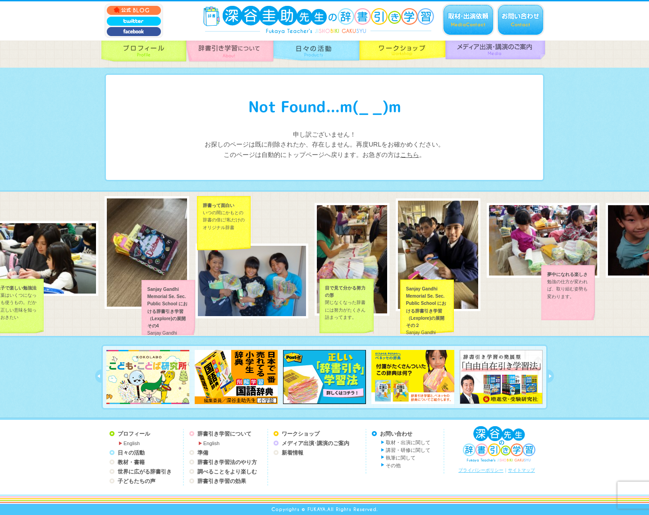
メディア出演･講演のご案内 (315, 443)
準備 (202, 453)
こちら (409, 154)
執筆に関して (401, 457)
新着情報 (292, 453)
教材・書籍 (131, 462)
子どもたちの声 (136, 481)
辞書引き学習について (224, 434)
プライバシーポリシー (480, 470)
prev (98, 376)
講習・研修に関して (408, 450)
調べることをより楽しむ (227, 472)
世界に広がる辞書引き (145, 472)
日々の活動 (131, 453)
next (551, 376)
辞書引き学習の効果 (221, 481)
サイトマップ (521, 470)
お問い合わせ (396, 434)
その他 (393, 465)
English (131, 443)
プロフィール (134, 434)
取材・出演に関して (408, 442)
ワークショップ (301, 434)
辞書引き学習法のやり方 (227, 462)
